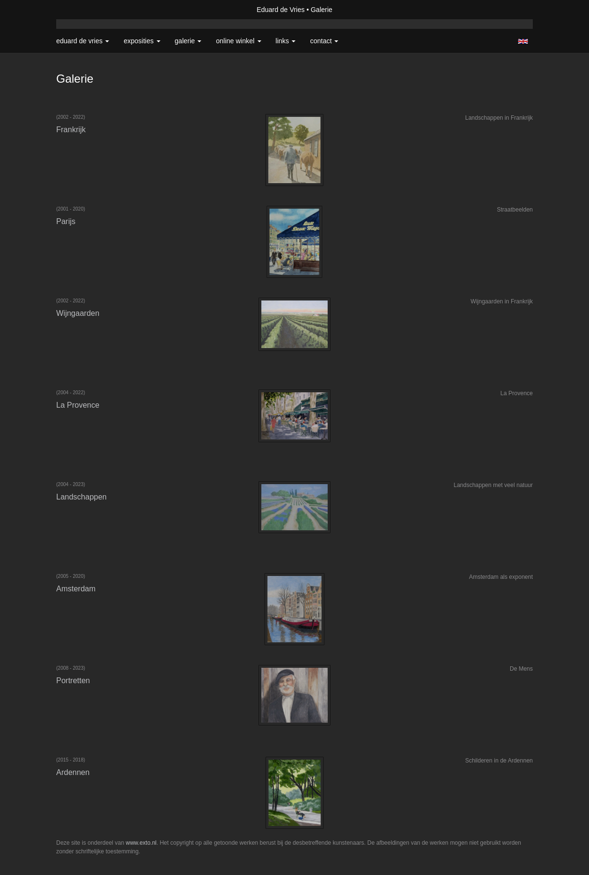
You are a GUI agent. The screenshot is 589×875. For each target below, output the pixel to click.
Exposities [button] (141, 41)
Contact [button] (324, 41)
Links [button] (286, 41)
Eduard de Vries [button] (82, 41)
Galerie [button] (188, 41)
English (522, 41)
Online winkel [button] (238, 41)
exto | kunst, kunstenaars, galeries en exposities (83, 9)
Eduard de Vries (281, 9)
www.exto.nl (141, 842)
